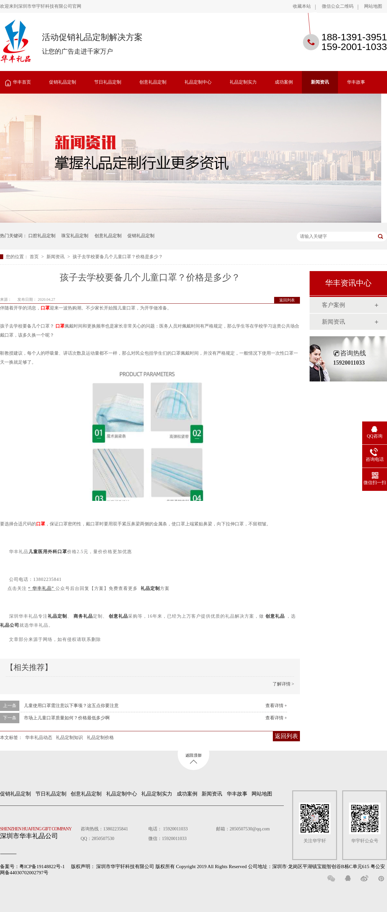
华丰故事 (356, 82)
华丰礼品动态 (38, 737)
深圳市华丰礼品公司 (38, 831)
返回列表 (287, 300)
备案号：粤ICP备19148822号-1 (32, 866)
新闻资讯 (320, 82)
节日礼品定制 (107, 82)
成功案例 (284, 82)
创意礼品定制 (152, 82)
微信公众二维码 (337, 6)
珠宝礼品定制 (74, 235)
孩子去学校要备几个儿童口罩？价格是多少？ (118, 256)
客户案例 (333, 305)
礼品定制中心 (198, 82)
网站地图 (373, 6)
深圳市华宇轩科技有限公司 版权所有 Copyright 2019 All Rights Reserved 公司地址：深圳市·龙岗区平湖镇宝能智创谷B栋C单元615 (232, 866)
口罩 (45, 308)
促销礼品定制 (62, 82)
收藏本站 (302, 6)
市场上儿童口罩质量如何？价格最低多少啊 (67, 717)
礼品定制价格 (100, 737)
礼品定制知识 (69, 737)
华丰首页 (22, 82)
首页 (35, 256)
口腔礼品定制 (41, 235)
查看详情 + (276, 705)
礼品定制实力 (243, 82)
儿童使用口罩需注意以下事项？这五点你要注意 (71, 705)
